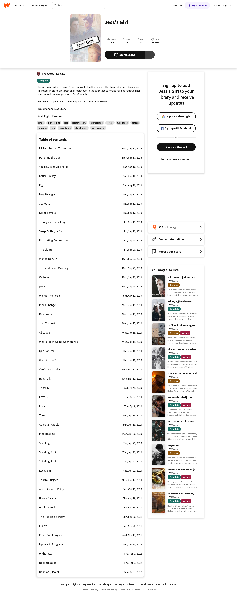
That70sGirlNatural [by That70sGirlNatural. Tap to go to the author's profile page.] (53, 74)
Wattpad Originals (70, 584)
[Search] (55, 5)
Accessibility (126, 589)
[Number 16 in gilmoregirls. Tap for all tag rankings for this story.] (176, 227)
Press (173, 584)
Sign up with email (176, 147)
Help (137, 589)
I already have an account (176, 159)
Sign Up (226, 5)
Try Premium (197, 5)
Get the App (105, 584)
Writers (130, 584)
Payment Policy (109, 589)
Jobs (165, 584)
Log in (216, 5)
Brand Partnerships (150, 584)
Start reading (124, 55)
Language (119, 584)
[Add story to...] (150, 55)
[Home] (7, 5)
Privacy (94, 589)
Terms (84, 589)
